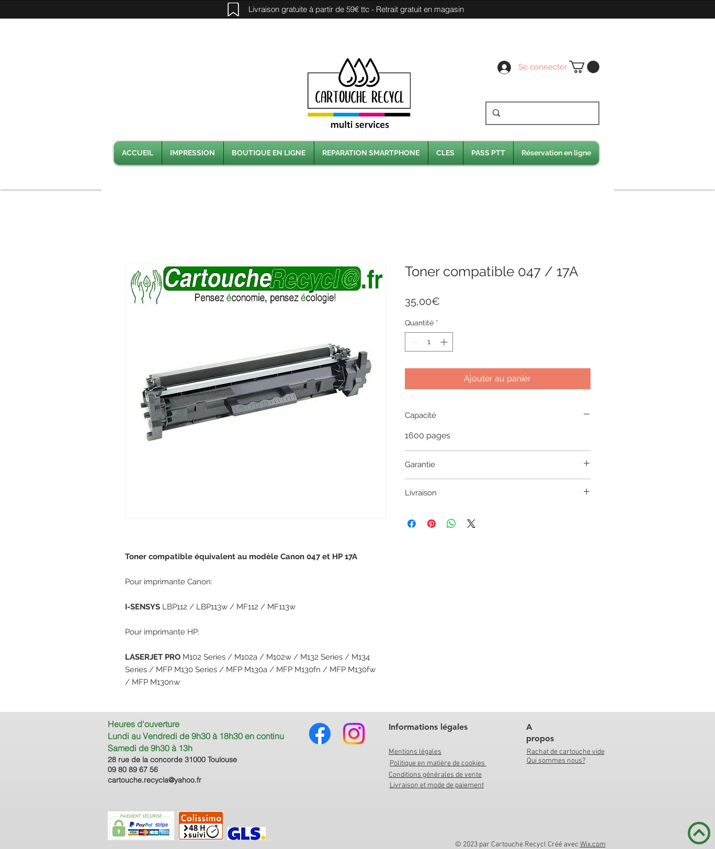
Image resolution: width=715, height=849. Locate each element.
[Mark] (233, 9)
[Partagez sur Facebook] (411, 523)
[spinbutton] (428, 342)
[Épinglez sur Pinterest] (431, 523)
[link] (584, 67)
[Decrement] (412, 342)
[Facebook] (319, 733)
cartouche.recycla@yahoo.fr (154, 780)
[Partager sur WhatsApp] (451, 523)
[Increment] (444, 342)
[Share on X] (471, 523)
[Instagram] (353, 733)
